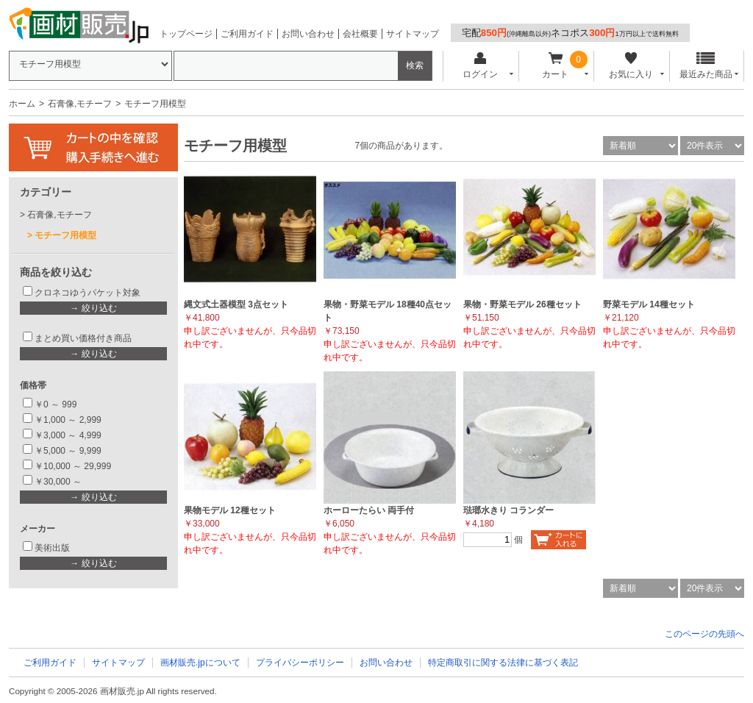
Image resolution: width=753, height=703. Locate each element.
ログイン (480, 65)
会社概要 (360, 34)
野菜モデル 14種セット (649, 304)
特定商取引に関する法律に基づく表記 (503, 662)
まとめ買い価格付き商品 (83, 338)
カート (555, 65)
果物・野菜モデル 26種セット (522, 304)
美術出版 (52, 548)
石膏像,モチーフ (80, 104)
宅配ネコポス (570, 32)
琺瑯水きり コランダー (508, 510)
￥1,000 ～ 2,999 (68, 420)
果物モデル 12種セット (230, 510)
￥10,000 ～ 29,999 (73, 466)
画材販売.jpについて (200, 662)
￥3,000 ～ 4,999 (68, 435)
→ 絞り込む (93, 308)
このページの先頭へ (704, 634)
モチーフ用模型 (65, 235)
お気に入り (630, 65)
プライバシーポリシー (300, 662)
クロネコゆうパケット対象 (87, 293)
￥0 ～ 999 (55, 404)
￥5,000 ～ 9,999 (68, 451)
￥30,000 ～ (59, 482)
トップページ (186, 34)
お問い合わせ (308, 34)
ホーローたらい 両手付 (369, 510)
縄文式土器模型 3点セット (236, 304)
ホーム (22, 104)
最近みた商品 (706, 65)
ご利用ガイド (247, 34)
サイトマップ (412, 34)
